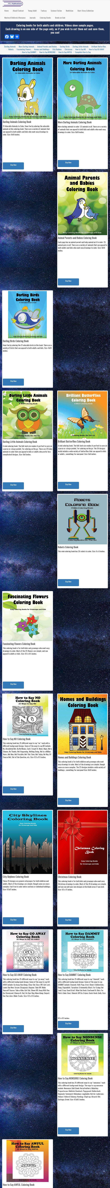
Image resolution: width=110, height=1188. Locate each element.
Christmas (68, 49)
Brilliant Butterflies (98, 46)
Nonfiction (69, 10)
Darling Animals (10, 46)
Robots (11, 49)
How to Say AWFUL (65, 52)
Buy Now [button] (13, 164)
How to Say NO (80, 49)
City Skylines (57, 49)
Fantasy (44, 10)
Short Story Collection (85, 10)
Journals (33, 17)
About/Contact (18, 10)
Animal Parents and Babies (47, 46)
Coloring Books (45, 17)
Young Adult (32, 10)
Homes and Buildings (41, 49)
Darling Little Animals (81, 46)
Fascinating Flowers (24, 49)
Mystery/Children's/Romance (14, 17)
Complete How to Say (83, 52)
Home (6, 10)
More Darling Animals (26, 46)
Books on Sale (60, 17)
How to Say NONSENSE (47, 52)
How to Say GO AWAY (96, 49)
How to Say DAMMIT (29, 52)
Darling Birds (65, 46)
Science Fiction (56, 10)
